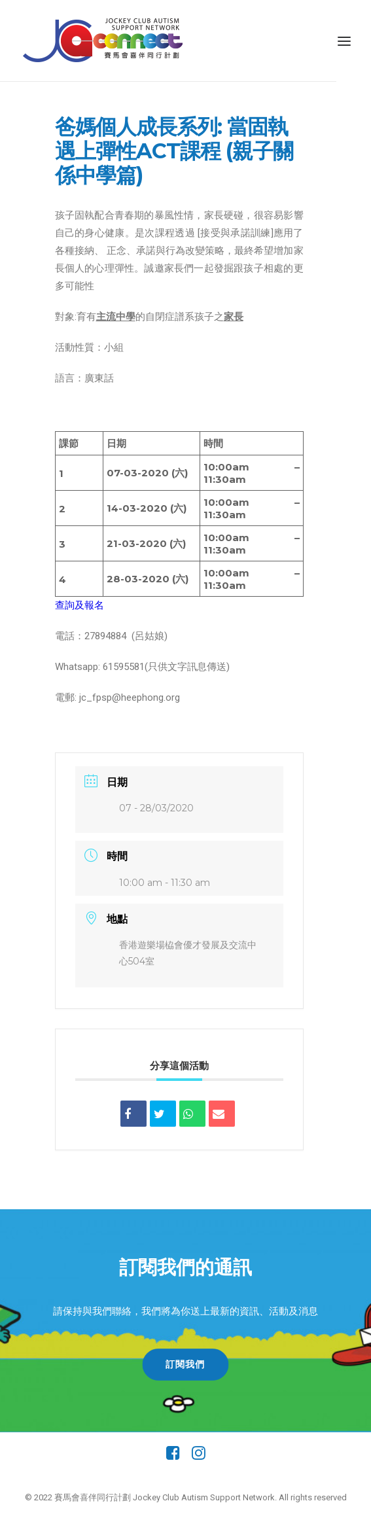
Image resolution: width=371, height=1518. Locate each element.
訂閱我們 (185, 1364)
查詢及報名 (79, 605)
